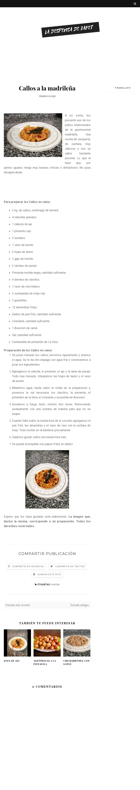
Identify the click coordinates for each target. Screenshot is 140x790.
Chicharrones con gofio (76, 662)
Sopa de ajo (12, 660)
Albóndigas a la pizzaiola (45, 662)
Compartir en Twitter (70, 566)
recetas (55, 584)
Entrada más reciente (18, 605)
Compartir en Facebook (28, 566)
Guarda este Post (49, 574)
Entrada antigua (79, 605)
